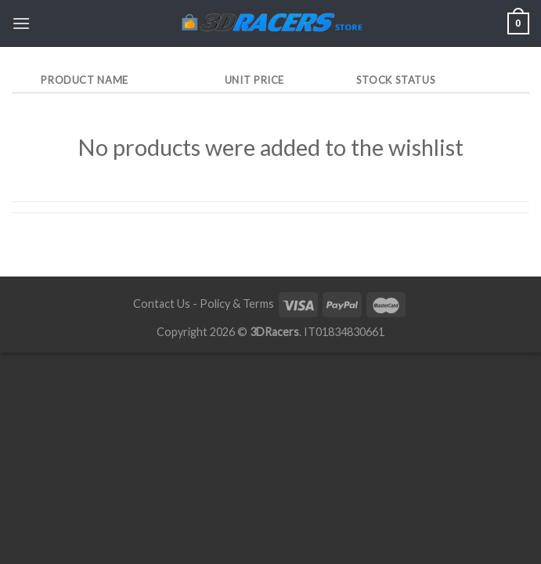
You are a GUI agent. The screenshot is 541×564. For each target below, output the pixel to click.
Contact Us (161, 303)
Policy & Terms (237, 303)
